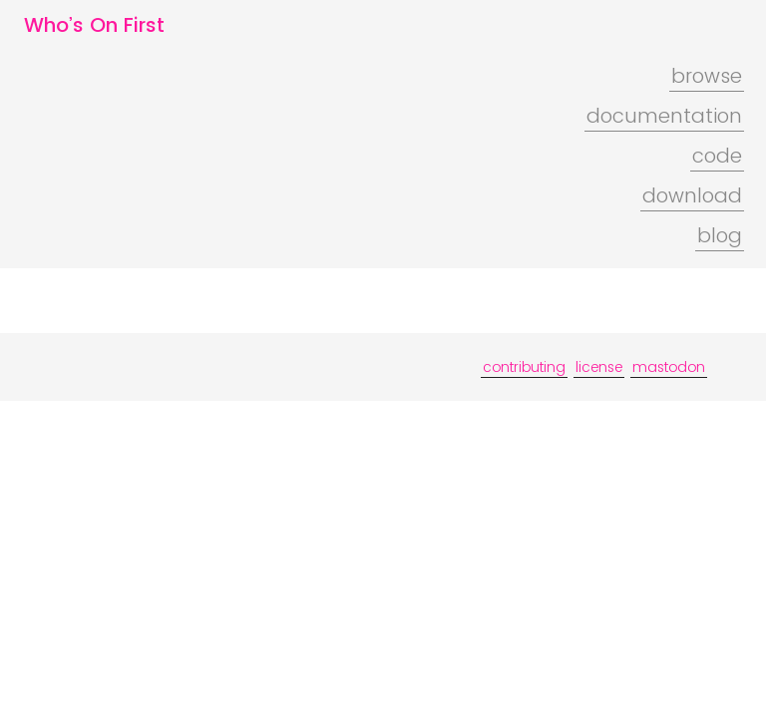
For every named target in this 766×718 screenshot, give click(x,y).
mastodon (668, 367)
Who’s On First (94, 25)
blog (719, 235)
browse (706, 76)
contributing (524, 367)
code (717, 156)
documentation (664, 116)
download (692, 195)
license (598, 367)
